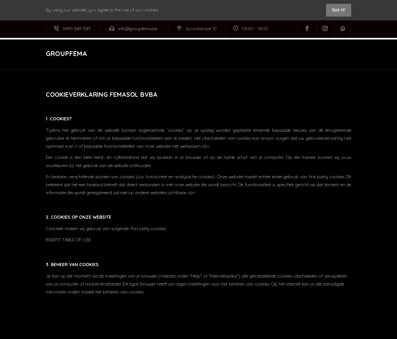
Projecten (199, 54)
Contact (342, 54)
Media (317, 54)
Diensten (163, 54)
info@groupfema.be (137, 29)
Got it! (338, 10)
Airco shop (289, 54)
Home (136, 54)
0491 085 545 (77, 29)
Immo (261, 54)
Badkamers (232, 54)
